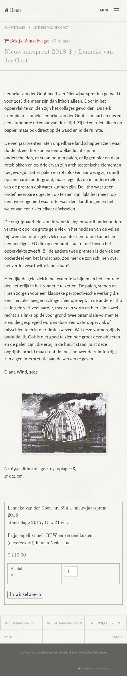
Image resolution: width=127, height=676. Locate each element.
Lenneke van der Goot (51, 28)
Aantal (16, 569)
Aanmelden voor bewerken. (95, 668)
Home (12, 10)
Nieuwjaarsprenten (64, 623)
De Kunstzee (99, 652)
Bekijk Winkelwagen (27, 41)
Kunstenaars (14, 28)
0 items (61, 41)
